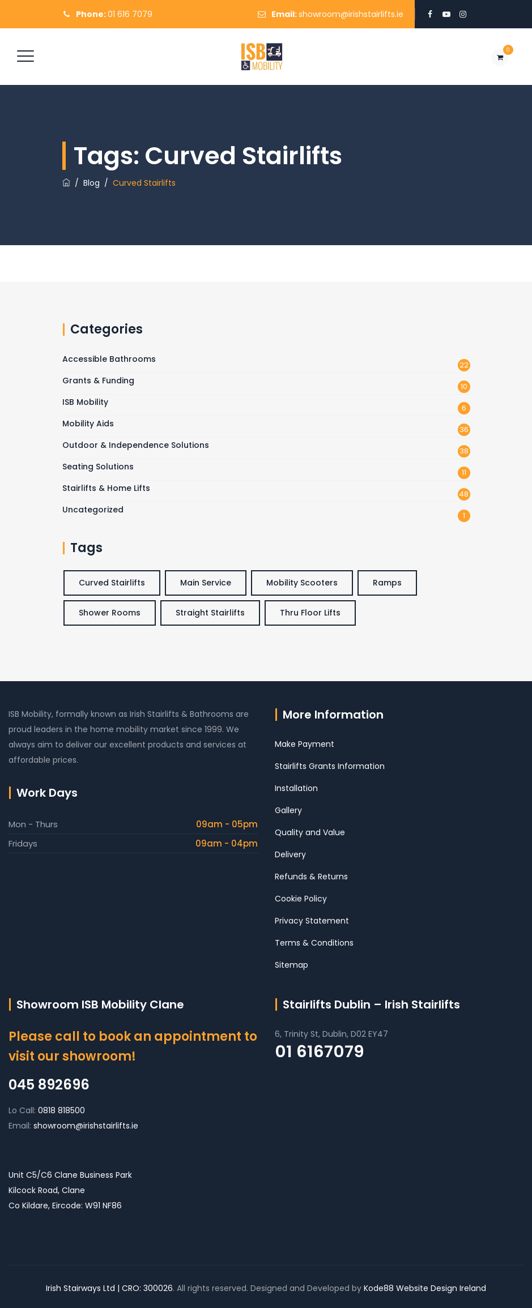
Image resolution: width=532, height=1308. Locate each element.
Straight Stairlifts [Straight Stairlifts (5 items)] (210, 612)
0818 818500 (61, 1110)
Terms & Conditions (314, 942)
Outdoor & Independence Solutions (135, 445)
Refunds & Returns (311, 876)
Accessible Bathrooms (109, 359)
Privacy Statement (312, 920)
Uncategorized (93, 509)
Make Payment (304, 744)
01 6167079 (319, 1051)
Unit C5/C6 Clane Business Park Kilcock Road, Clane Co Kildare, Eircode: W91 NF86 (70, 1190)
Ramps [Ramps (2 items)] (387, 582)
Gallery (288, 810)
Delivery (290, 854)
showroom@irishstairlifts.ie (351, 14)
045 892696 (49, 1084)
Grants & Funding (98, 380)
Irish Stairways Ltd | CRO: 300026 (109, 1288)
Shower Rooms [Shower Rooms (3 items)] (110, 612)
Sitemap (291, 965)
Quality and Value (310, 832)
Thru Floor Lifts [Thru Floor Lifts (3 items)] (310, 612)
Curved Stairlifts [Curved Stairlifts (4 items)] (112, 582)
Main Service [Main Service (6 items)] (205, 582)
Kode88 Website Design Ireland (425, 1288)
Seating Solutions (98, 466)
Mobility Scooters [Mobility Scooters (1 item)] (302, 582)
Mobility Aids (88, 423)
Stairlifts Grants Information (330, 766)
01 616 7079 (130, 14)
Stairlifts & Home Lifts (106, 488)
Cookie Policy (301, 898)
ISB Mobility (85, 402)
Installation (296, 788)
